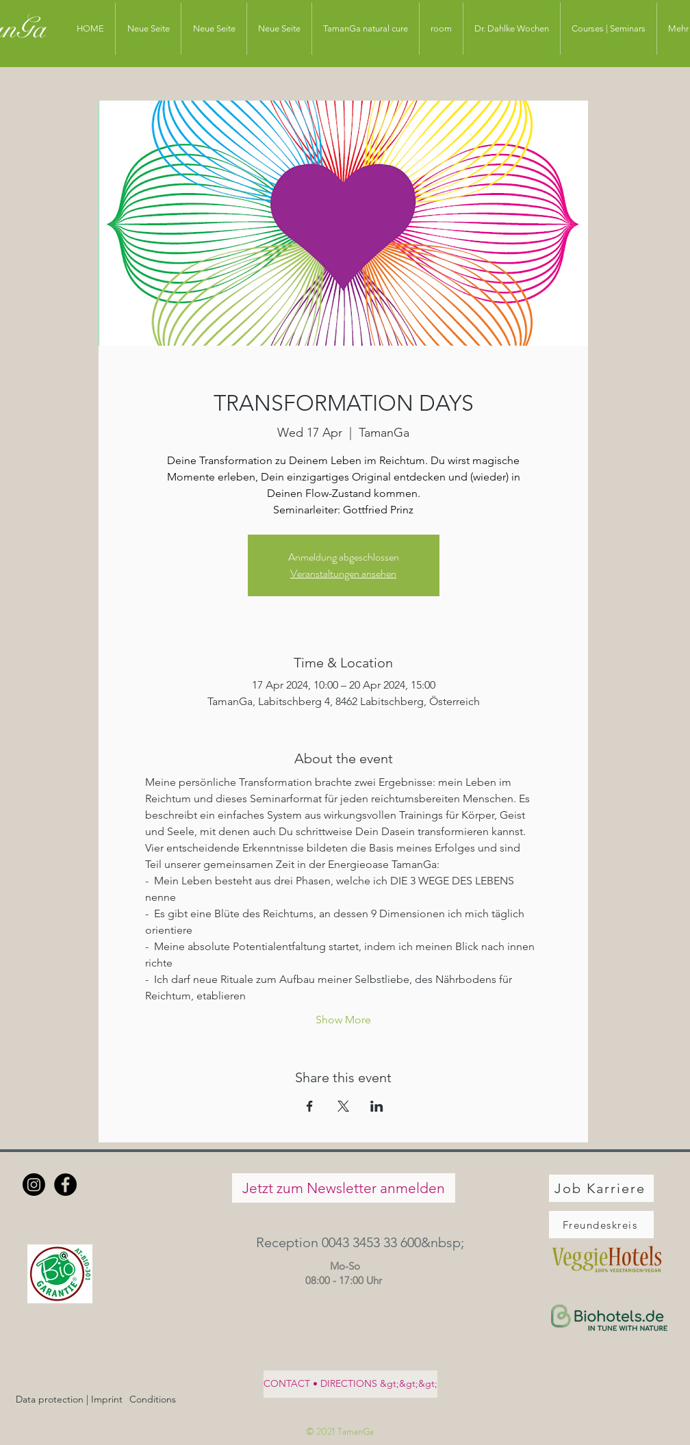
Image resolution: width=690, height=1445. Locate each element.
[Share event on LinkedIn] (376, 1106)
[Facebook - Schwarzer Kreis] (65, 1184)
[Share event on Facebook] (309, 1106)
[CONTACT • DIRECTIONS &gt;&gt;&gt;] (350, 1384)
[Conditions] (152, 1399)
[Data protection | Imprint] (69, 1399)
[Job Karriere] (601, 1188)
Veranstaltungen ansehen (343, 573)
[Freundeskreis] (601, 1224)
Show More (343, 1019)
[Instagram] (34, 1184)
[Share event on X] (343, 1106)
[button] (343, 1242)
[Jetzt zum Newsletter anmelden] (343, 1188)
